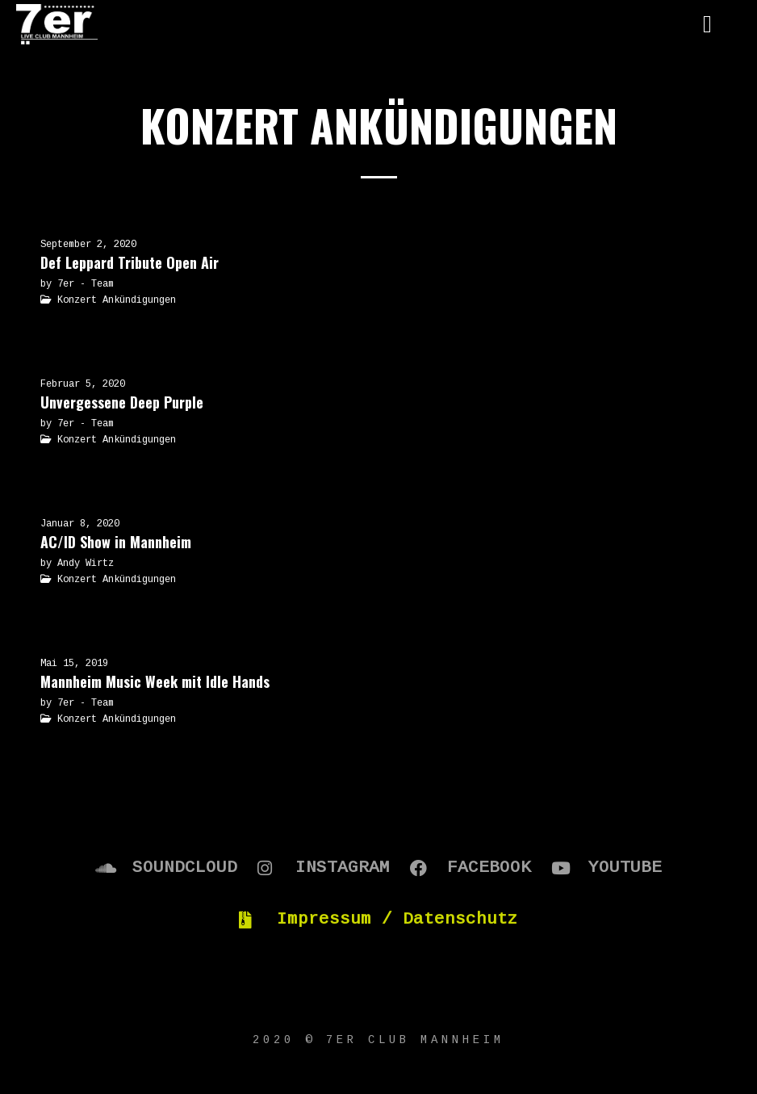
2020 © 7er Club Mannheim (378, 1039)
